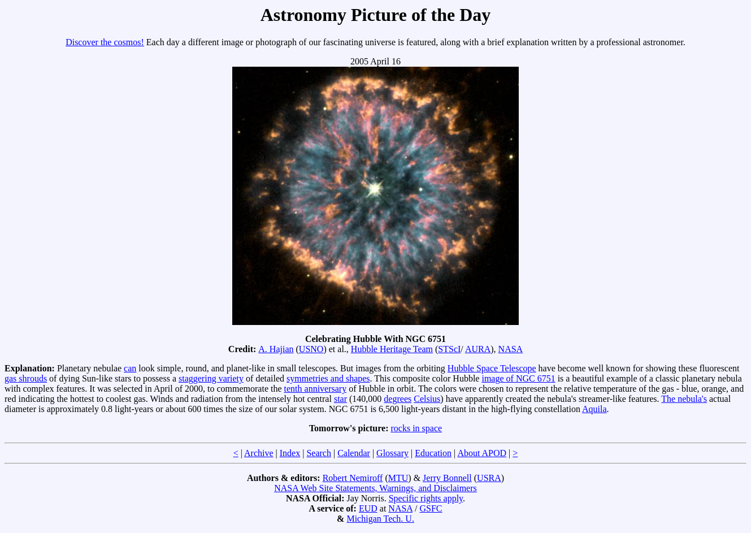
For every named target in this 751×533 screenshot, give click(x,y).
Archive (259, 453)
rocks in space (416, 428)
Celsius (427, 399)
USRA (489, 478)
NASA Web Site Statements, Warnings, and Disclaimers (375, 488)
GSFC (430, 508)
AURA (477, 349)
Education (433, 453)
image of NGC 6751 (518, 378)
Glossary (392, 453)
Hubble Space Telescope (492, 368)
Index (290, 453)
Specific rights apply (426, 498)
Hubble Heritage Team (392, 349)
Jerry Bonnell (447, 478)
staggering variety (211, 378)
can (130, 368)
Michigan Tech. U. (380, 518)
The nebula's (684, 399)
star (340, 399)
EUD (368, 508)
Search (318, 453)
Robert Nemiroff (353, 478)
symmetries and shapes (328, 378)
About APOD (481, 453)
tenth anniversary (315, 388)
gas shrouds (26, 378)
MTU (398, 478)
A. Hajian (275, 349)
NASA (510, 349)
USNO (311, 349)
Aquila (594, 409)
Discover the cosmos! (105, 42)
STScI (449, 349)
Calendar (353, 453)
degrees (397, 399)
